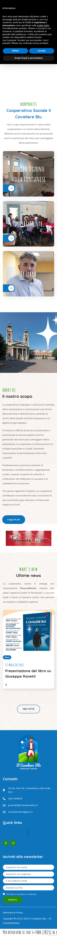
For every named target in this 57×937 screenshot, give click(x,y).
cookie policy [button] (43, 25)
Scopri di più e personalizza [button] (28, 58)
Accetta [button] (41, 51)
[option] (28, 538)
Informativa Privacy (13, 912)
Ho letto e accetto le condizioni (21, 894)
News (7, 657)
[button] (13, 519)
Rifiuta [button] (15, 51)
